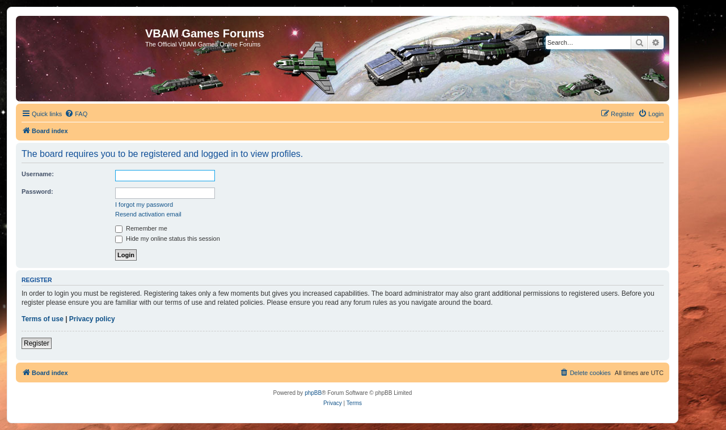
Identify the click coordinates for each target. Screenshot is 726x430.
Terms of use (43, 319)
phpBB (313, 393)
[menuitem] (76, 114)
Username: (38, 174)
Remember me (141, 228)
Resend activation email (148, 214)
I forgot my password (144, 204)
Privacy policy (92, 319)
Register (36, 343)
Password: (37, 191)
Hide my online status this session (167, 238)
